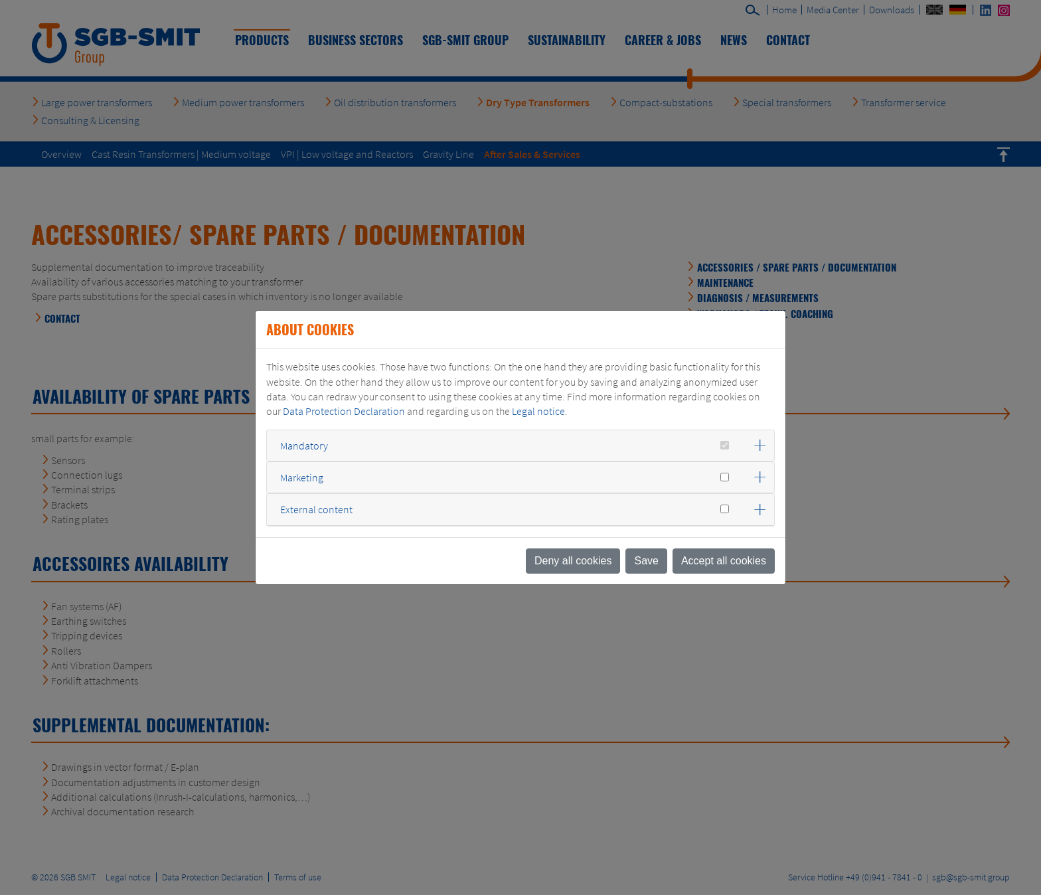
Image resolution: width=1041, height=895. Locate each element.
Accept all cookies (723, 560)
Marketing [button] (301, 477)
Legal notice (538, 411)
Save (646, 560)
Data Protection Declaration (344, 411)
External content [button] (316, 509)
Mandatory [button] (304, 445)
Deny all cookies (573, 560)
